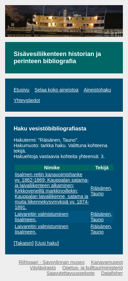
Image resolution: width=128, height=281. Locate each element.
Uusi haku (46, 243)
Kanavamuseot (107, 262)
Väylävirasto (43, 267)
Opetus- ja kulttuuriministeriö (92, 267)
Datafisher (112, 273)
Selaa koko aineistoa (56, 90)
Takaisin (23, 243)
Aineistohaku (97, 90)
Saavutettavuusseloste (70, 273)
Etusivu (21, 90)
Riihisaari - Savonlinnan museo (52, 262)
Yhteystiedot (27, 100)
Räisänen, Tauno (101, 190)
